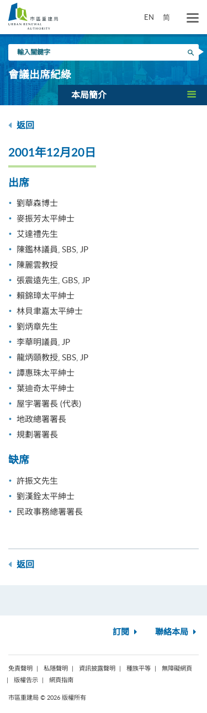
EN (149, 17)
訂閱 (126, 632)
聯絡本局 (177, 632)
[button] (132, 95)
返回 (21, 125)
